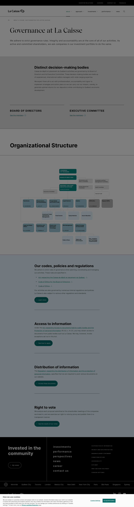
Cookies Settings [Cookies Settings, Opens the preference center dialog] (95, 500)
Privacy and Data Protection (30, 505)
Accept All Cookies (109, 500)
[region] (67, 500)
